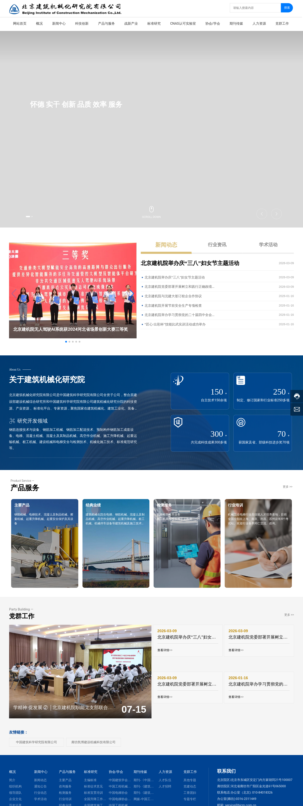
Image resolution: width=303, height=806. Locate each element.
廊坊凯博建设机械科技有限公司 (93, 735)
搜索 (288, 6)
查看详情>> (166, 646)
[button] (32, 216)
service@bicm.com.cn (240, 798)
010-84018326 (262, 785)
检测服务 (172, 511)
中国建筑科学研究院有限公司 (36, 735)
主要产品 (30, 511)
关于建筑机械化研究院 (47, 370)
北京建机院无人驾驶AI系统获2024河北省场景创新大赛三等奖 (70, 320)
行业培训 (243, 511)
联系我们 (226, 764)
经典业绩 (101, 511)
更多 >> (287, 480)
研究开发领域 (28, 412)
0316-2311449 (246, 792)
